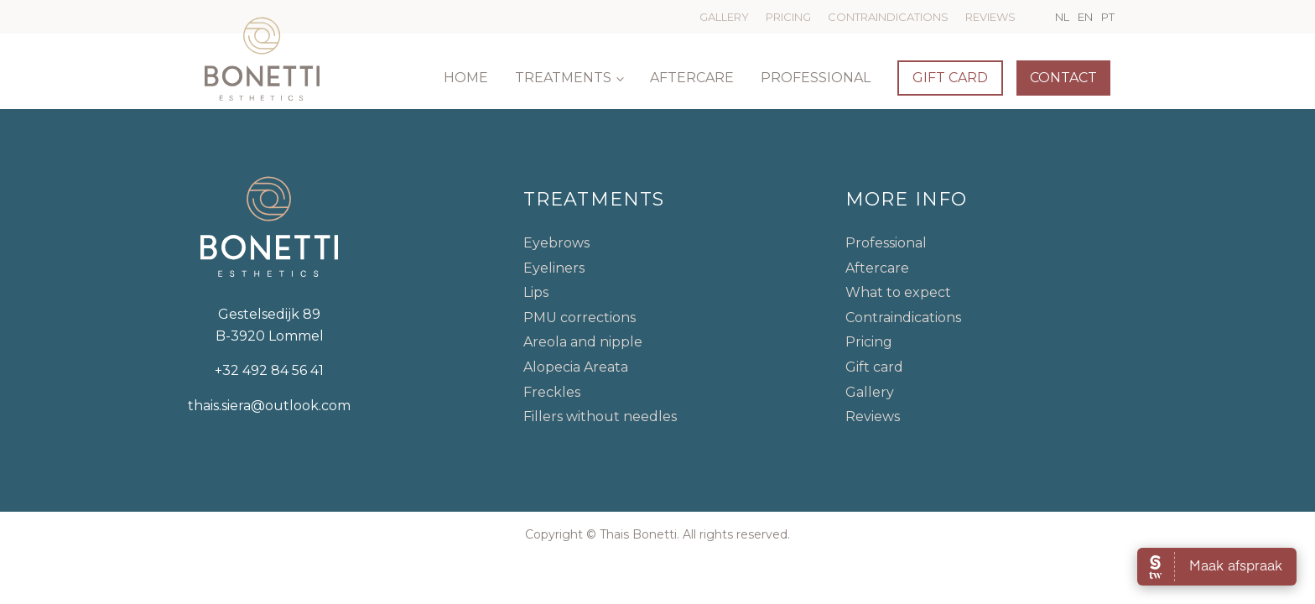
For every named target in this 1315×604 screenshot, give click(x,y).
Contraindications (888, 16)
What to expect (898, 292)
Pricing (788, 16)
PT (1108, 16)
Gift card (950, 78)
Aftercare (692, 78)
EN (1085, 16)
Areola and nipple (582, 342)
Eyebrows (556, 243)
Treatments (563, 78)
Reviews (990, 16)
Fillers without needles (600, 416)
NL (1062, 16)
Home (466, 78)
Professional (816, 78)
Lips (535, 292)
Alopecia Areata (575, 367)
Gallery (724, 16)
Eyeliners (554, 268)
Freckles (551, 392)
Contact (1063, 78)
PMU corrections (579, 317)
